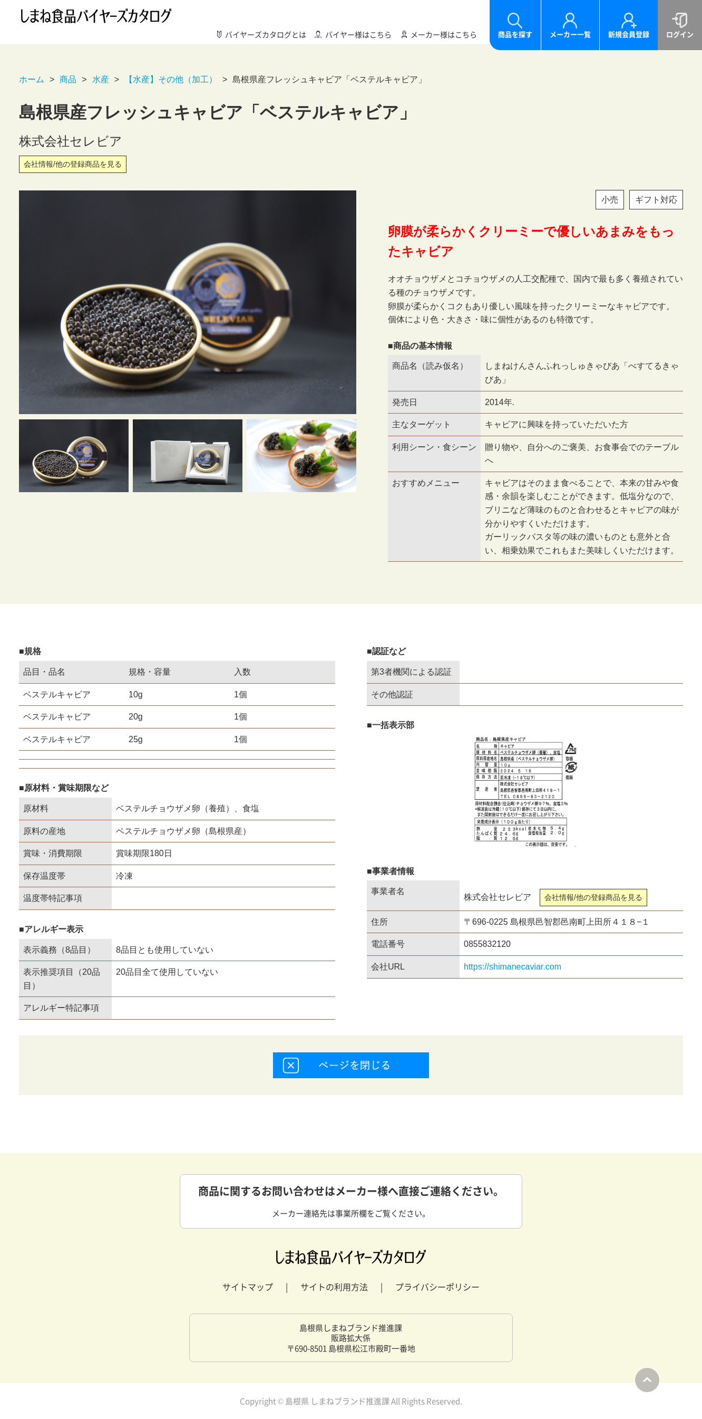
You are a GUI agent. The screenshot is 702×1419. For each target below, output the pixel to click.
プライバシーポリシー (437, 1286)
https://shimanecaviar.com (512, 966)
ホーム (31, 79)
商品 (68, 79)
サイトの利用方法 (334, 1286)
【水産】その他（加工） (170, 79)
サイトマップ (247, 1286)
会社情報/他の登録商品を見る (73, 164)
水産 (100, 79)
